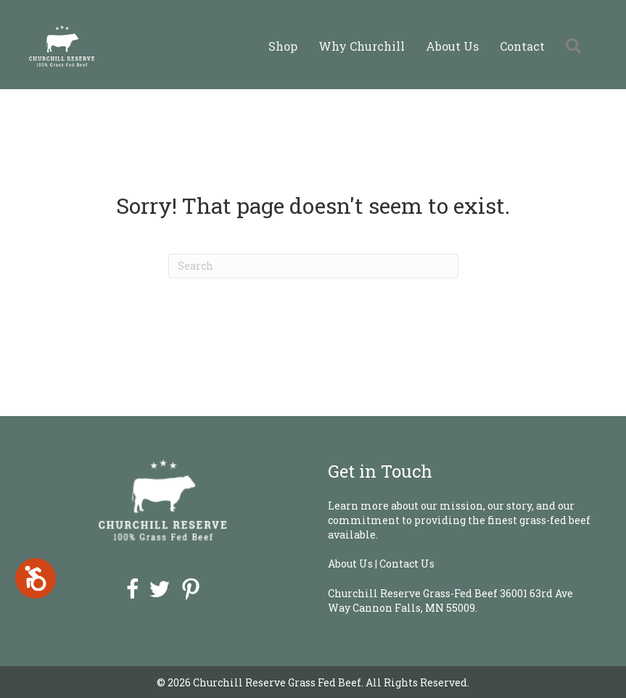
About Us (452, 46)
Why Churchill (361, 46)
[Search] (313, 266)
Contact (522, 46)
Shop (282, 46)
